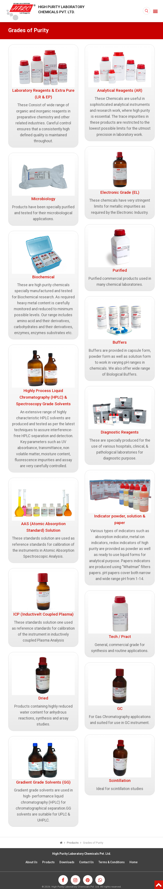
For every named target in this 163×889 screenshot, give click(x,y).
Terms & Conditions (111, 862)
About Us (31, 862)
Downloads (66, 862)
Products (48, 862)
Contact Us (86, 862)
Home (133, 862)
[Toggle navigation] (155, 11)
